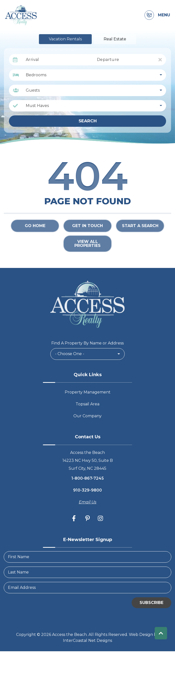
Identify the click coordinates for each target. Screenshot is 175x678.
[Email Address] (87, 587)
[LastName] (87, 572)
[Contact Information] (149, 15)
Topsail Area (87, 404)
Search (88, 120)
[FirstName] (87, 557)
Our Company (87, 416)
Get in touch (87, 225)
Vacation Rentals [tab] (65, 39)
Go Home (35, 225)
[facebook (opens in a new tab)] (75, 518)
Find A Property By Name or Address (87, 343)
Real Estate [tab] (115, 39)
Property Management (88, 392)
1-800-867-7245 (87, 478)
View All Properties (87, 243)
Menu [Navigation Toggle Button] (164, 15)
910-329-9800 (87, 490)
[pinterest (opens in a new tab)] (87, 518)
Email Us (87, 502)
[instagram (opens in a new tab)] (100, 518)
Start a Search (140, 225)
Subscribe (151, 602)
